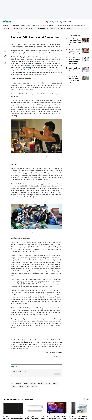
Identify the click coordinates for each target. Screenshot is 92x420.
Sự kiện (7, 28)
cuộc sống (34, 386)
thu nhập (48, 383)
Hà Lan (27, 386)
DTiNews (55, 22)
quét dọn (26, 383)
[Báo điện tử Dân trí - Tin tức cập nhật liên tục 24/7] (7, 22)
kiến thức (40, 383)
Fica (48, 22)
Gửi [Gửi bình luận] (57, 373)
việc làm (30, 65)
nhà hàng (55, 383)
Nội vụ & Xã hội (65, 22)
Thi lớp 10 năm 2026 (42, 28)
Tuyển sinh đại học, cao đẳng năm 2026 (23, 28)
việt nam (14, 386)
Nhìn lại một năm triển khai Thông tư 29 (61, 28)
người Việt (18, 383)
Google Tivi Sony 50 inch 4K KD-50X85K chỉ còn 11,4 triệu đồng (56, 417)
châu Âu (21, 386)
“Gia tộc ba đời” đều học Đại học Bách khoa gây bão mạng (74, 51)
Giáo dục (13, 33)
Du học (20, 33)
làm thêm (33, 383)
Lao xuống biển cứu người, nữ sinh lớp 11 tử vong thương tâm (74, 70)
